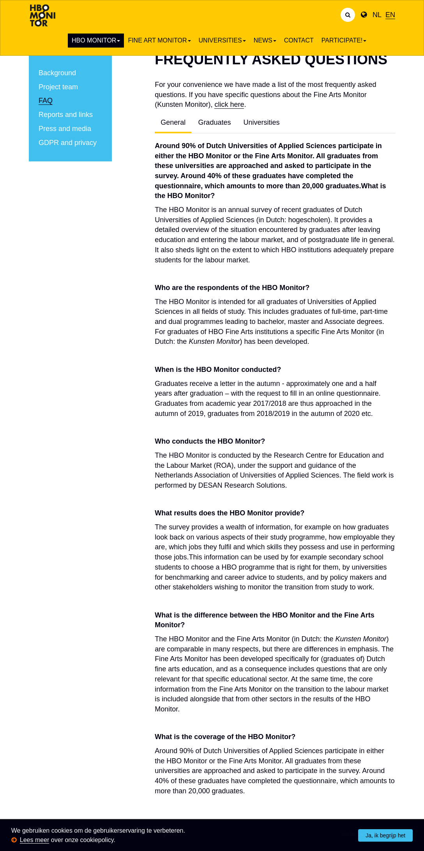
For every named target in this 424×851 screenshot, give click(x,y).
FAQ (46, 100)
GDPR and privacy (68, 143)
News (265, 40)
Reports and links (66, 115)
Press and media (65, 129)
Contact (299, 40)
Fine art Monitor (159, 40)
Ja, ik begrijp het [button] (385, 835)
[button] (118, 840)
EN (390, 15)
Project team (58, 87)
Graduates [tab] (214, 122)
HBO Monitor (96, 40)
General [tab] (173, 122)
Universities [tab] (261, 122)
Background (57, 73)
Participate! (344, 40)
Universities (222, 40)
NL (377, 15)
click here (229, 104)
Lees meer (34, 840)
